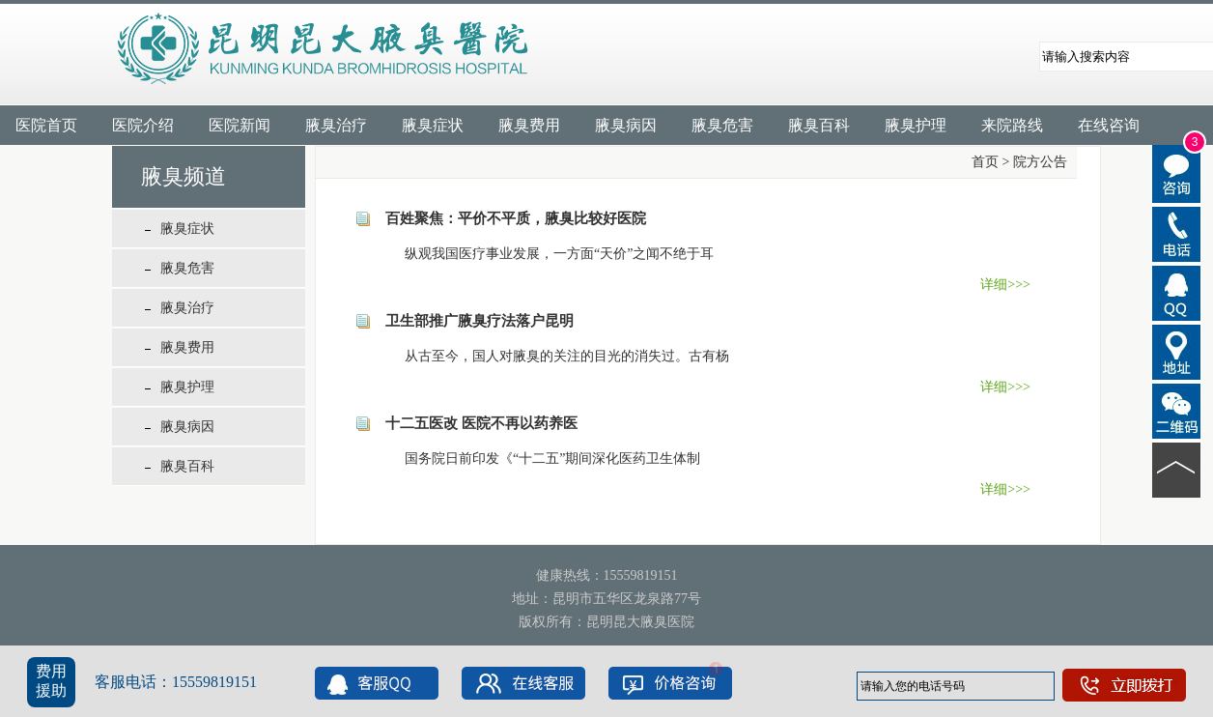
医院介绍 (143, 125)
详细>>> (1005, 284)
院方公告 (1040, 162)
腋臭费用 (529, 125)
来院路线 (1012, 125)
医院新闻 (239, 125)
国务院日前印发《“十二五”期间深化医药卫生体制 (539, 458)
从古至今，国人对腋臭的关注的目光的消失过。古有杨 (553, 356)
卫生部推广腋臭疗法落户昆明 (479, 321)
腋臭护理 (915, 125)
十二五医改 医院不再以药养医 (481, 423)
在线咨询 (1109, 125)
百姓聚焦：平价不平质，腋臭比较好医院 (515, 218)
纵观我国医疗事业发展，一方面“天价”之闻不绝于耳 (546, 253)
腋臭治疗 (336, 125)
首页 (985, 162)
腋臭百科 (819, 125)
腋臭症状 (433, 125)
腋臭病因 (626, 125)
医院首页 (46, 125)
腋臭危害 (722, 125)
